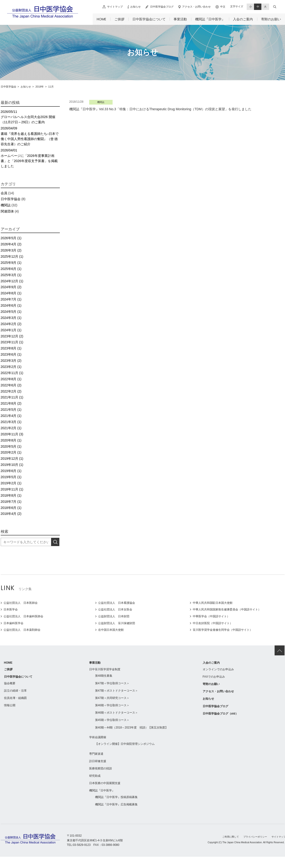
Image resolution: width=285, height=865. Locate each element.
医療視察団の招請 (100, 768)
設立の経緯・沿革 (15, 690)
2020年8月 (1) (11, 440)
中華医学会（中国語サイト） (211, 616)
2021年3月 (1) (11, 422)
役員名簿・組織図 (15, 698)
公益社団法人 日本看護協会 (116, 603)
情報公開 (9, 705)
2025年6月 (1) (11, 269)
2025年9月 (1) (11, 263)
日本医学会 (11, 609)
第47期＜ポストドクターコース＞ (116, 690)
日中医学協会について (149, 19)
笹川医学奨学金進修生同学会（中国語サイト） (222, 629)
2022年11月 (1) (12, 373)
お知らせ (135, 6)
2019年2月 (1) (11, 483)
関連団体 (7, 211)
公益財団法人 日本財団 (113, 616)
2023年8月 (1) (11, 348)
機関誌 (6, 205)
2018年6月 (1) (11, 508)
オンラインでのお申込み (218, 669)
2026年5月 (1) (11, 238)
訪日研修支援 (97, 761)
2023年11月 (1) (12, 342)
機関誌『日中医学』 (210, 19)
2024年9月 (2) (11, 287)
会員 (4, 193)
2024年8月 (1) (11, 293)
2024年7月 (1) (11, 299)
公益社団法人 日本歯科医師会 (23, 616)
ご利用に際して (230, 836)
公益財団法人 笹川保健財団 (116, 623)
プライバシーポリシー (255, 836)
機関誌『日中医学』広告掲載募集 (116, 804)
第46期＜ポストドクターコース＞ (116, 712)
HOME (101, 19)
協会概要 (9, 683)
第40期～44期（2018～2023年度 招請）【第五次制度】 (131, 727)
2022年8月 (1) (11, 379)
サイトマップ (115, 6)
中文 (222, 6)
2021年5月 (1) (11, 409)
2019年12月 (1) (12, 458)
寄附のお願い (271, 19)
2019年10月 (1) (12, 465)
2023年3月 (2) (11, 360)
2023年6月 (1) (11, 354)
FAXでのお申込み (214, 676)
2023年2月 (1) (11, 367)
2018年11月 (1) (12, 489)
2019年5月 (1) (11, 477)
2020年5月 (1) (11, 446)
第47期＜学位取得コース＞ (112, 683)
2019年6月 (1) (11, 471)
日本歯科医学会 (13, 623)
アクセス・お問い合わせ (196, 6)
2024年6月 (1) (11, 305)
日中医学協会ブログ (162, 6)
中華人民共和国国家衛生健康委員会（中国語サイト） (227, 609)
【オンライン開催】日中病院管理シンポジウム (125, 744)
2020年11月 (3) (12, 434)
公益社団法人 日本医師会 (21, 603)
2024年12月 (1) (12, 281)
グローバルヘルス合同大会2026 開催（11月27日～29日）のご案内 (30, 116)
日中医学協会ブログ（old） (220, 713)
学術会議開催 (97, 737)
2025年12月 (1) (12, 256)
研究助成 (95, 775)
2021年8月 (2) (11, 403)
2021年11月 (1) (12, 397)
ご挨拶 (119, 19)
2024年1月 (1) (11, 330)
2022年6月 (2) (11, 385)
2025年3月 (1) (11, 275)
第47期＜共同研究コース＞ (112, 698)
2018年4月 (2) (11, 514)
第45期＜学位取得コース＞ (112, 720)
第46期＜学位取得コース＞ (112, 705)
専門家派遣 (96, 753)
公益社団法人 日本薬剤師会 (22, 629)
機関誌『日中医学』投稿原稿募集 (116, 797)
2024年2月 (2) (11, 324)
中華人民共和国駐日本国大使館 (212, 603)
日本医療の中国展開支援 (104, 783)
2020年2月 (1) (11, 452)
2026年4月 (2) (11, 244)
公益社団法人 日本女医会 (115, 609)
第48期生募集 (103, 675)
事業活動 (180, 19)
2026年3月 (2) (11, 250)
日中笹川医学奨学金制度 (104, 669)
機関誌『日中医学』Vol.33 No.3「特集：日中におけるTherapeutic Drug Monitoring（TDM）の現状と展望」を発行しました (160, 109)
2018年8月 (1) (11, 495)
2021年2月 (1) (11, 428)
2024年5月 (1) (11, 311)
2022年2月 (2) (11, 391)
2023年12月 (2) (12, 336)
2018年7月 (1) (11, 501)
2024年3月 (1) (11, 318)
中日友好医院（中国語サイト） (212, 623)
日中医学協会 (11, 199)
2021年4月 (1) (11, 416)
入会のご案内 (243, 19)
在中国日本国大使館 (111, 629)
